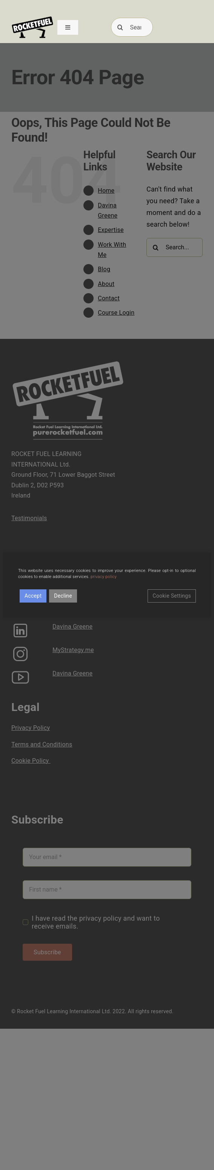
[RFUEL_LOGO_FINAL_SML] (32, 18)
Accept (33, 596)
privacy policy (104, 576)
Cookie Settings (171, 596)
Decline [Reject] (63, 596)
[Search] (132, 27)
